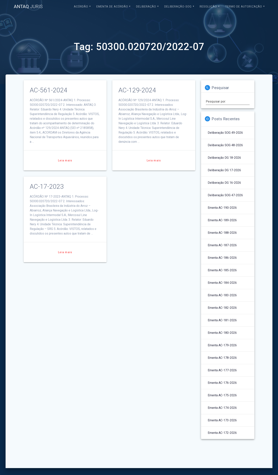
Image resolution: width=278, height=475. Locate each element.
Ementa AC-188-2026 (222, 233)
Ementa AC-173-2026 (222, 420)
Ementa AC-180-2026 (222, 333)
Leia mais (65, 160)
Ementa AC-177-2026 (222, 370)
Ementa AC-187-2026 (222, 245)
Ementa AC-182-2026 (222, 308)
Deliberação (146, 6)
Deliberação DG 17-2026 (224, 170)
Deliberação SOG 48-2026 (225, 145)
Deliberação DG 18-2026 (224, 157)
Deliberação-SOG (178, 6)
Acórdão (81, 6)
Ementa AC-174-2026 (222, 408)
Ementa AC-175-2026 (222, 395)
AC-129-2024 (137, 90)
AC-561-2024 (48, 90)
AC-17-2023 (47, 186)
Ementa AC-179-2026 (222, 345)
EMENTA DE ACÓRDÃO (112, 6)
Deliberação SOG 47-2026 (225, 195)
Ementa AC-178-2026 (222, 358)
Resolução (208, 6)
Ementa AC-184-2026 (222, 283)
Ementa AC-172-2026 (222, 433)
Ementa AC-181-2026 (222, 320)
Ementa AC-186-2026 (222, 258)
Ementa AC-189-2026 (222, 220)
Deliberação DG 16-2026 (224, 182)
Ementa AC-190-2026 (222, 208)
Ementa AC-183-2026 (222, 295)
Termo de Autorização (243, 6)
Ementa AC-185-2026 (222, 270)
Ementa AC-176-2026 (222, 383)
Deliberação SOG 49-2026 (225, 132)
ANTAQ (28, 6)
